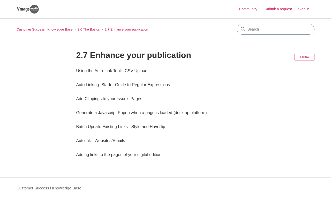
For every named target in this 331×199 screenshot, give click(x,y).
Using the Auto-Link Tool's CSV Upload (111, 71)
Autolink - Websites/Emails (100, 140)
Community (248, 9)
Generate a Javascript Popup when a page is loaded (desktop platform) (141, 112)
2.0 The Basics (89, 29)
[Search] (275, 29)
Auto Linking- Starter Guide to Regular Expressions (123, 85)
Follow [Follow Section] (304, 57)
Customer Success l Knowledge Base (45, 29)
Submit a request (278, 9)
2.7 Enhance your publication (126, 29)
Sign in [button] (303, 9)
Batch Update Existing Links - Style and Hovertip (120, 126)
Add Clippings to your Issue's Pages (109, 99)
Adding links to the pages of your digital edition (118, 154)
